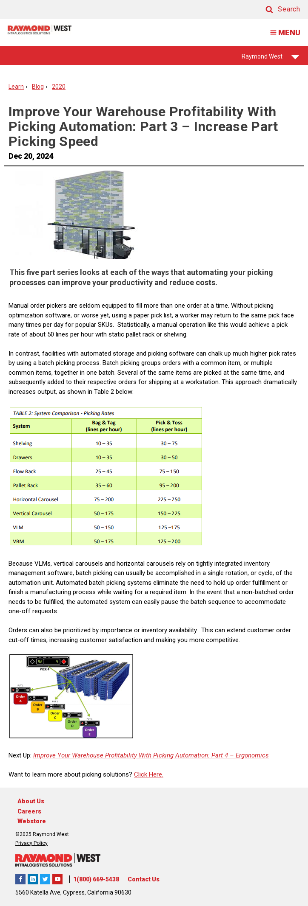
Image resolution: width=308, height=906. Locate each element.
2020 (59, 86)
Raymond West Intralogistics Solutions (20, 879)
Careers (29, 811)
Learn (16, 86)
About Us (30, 801)
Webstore (31, 821)
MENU (282, 32)
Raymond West (270, 59)
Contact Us (144, 879)
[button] (274, 9)
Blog (38, 86)
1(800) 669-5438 (96, 879)
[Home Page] (39, 29)
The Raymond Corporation (57, 879)
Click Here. (148, 774)
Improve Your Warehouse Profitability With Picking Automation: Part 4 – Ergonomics (151, 755)
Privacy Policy (31, 843)
